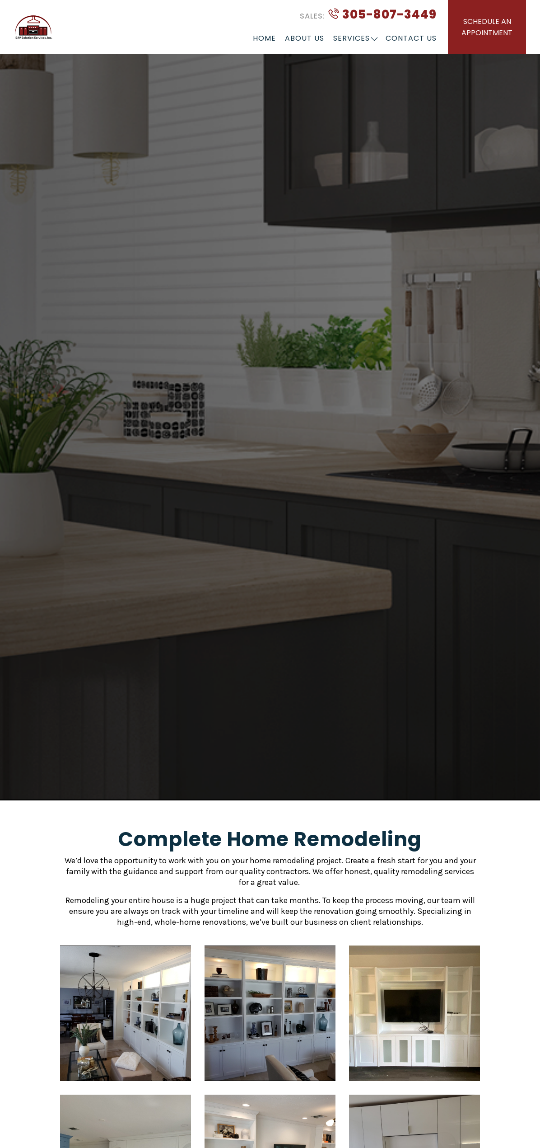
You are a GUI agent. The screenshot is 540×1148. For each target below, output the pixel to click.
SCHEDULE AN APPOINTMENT (486, 27)
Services (351, 38)
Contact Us (411, 38)
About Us (304, 38)
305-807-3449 (368, 14)
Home (264, 38)
